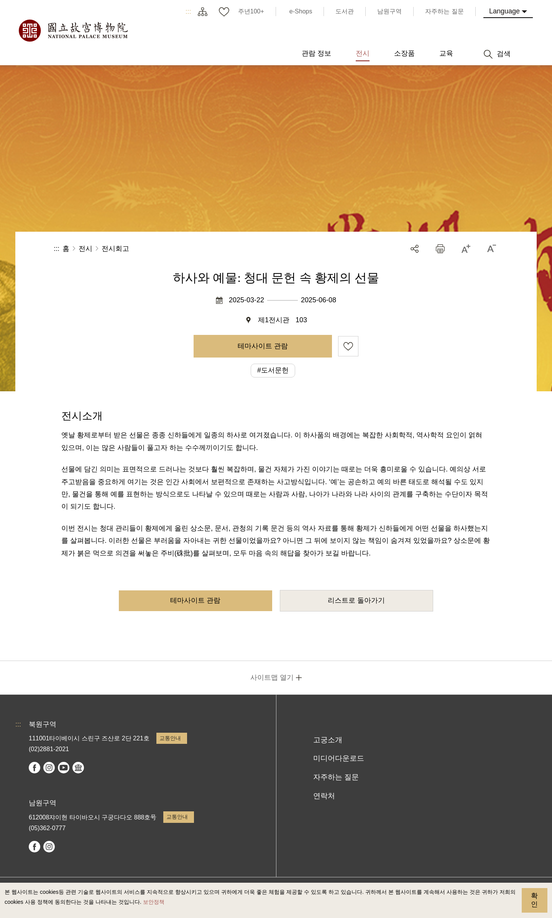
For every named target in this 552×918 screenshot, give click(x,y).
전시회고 (115, 248)
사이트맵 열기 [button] (272, 677)
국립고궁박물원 (72, 30)
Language (504, 11)
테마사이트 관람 (263, 346)
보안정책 (153, 902)
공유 (414, 248)
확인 (534, 900)
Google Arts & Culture (78, 767)
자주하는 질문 (336, 777)
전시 (85, 248)
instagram (49, 767)
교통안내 (170, 738)
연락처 (324, 796)
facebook (34, 767)
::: (188, 11)
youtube (63, 767)
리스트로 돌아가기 (356, 600)
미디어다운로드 (338, 758)
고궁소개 (327, 740)
